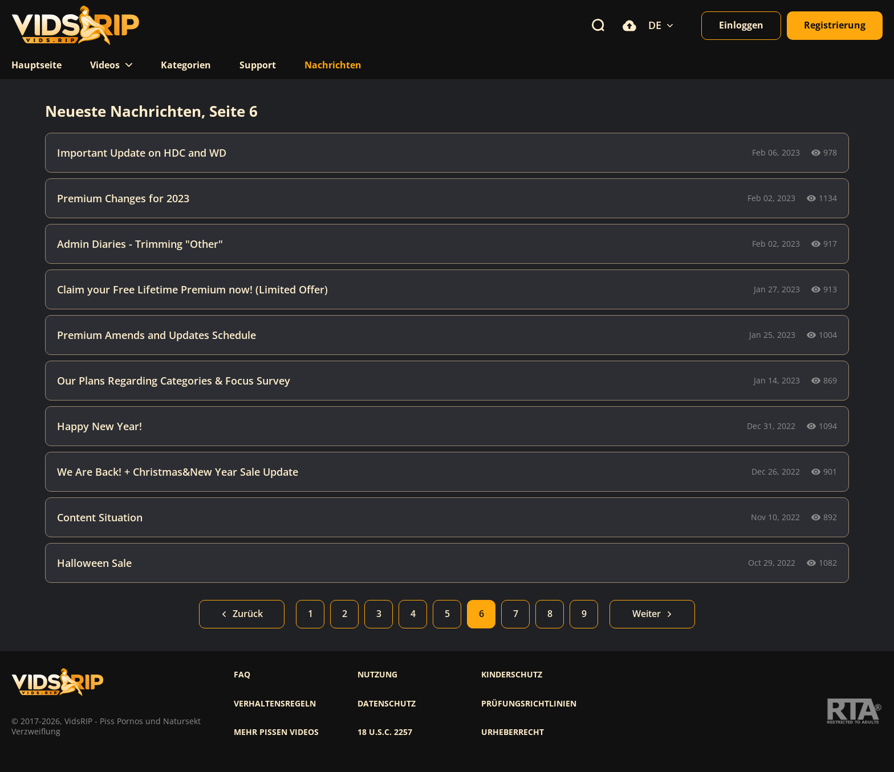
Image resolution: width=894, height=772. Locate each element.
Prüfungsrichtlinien (528, 704)
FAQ (242, 674)
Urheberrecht (512, 732)
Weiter (652, 613)
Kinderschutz (511, 674)
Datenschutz (386, 704)
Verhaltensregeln (275, 704)
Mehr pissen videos (276, 732)
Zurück (242, 613)
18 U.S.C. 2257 (384, 732)
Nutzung (377, 674)
